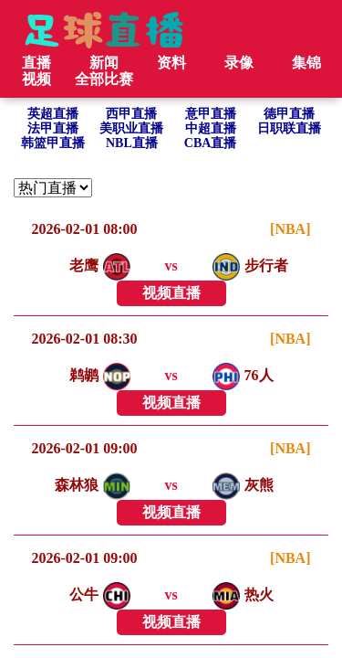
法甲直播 (52, 128)
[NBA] (290, 229)
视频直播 (171, 293)
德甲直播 (289, 114)
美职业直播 (131, 128)
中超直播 (210, 128)
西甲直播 (131, 114)
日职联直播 (289, 128)
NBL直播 (132, 143)
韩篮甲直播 (53, 143)
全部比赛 (104, 79)
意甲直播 (210, 114)
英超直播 (52, 114)
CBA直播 (210, 143)
